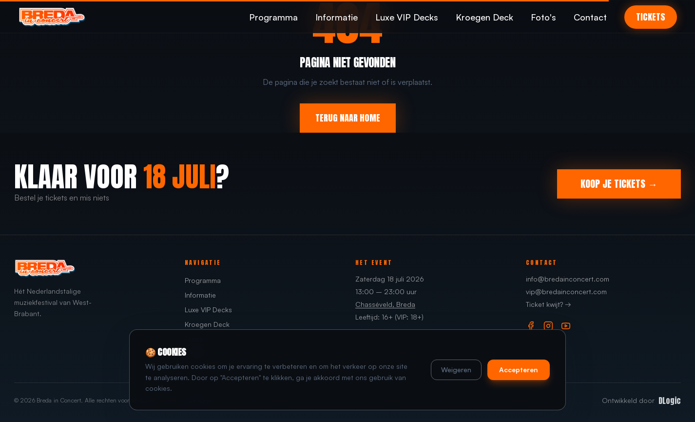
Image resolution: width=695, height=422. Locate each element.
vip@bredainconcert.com (566, 291)
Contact (590, 17)
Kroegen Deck (484, 17)
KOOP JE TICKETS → (618, 183)
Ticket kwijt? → (548, 304)
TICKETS (650, 16)
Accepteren (518, 369)
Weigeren (456, 369)
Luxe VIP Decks (406, 17)
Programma (273, 17)
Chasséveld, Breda (385, 304)
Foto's (543, 17)
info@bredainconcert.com (567, 279)
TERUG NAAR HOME (347, 117)
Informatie (336, 17)
